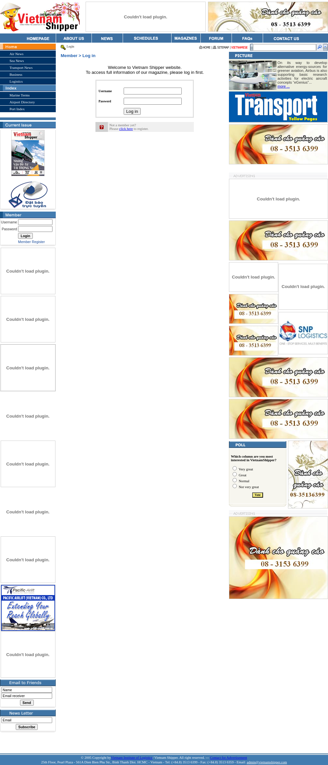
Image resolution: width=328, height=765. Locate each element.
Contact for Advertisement (228, 757)
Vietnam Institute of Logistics (132, 757)
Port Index (17, 109)
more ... (283, 86)
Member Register (31, 242)
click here (126, 129)
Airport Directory (22, 102)
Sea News (17, 61)
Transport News (21, 68)
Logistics (16, 81)
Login (70, 46)
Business (16, 74)
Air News (16, 54)
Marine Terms (20, 95)
